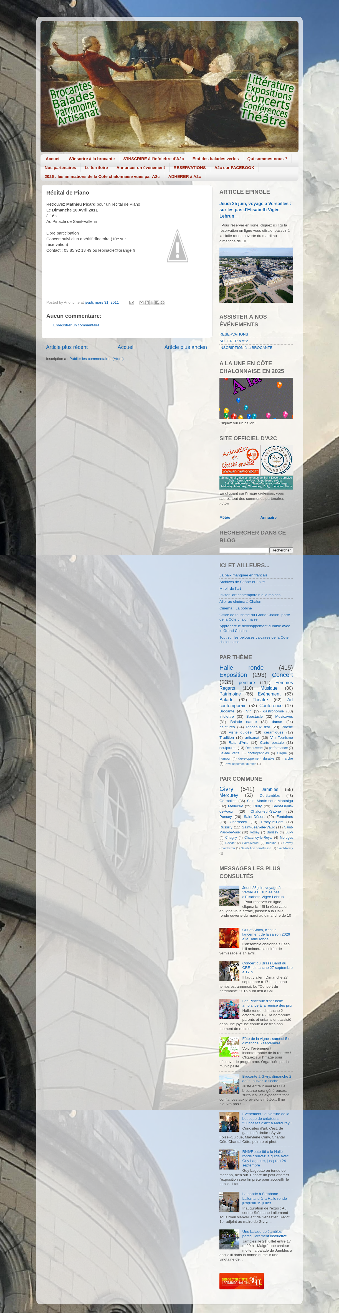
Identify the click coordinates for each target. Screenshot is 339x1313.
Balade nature (243, 722)
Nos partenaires (60, 167)
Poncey (225, 817)
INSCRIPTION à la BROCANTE (245, 348)
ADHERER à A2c (184, 176)
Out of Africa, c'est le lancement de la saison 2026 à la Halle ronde (266, 934)
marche (287, 758)
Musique (268, 688)
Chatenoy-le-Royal (258, 838)
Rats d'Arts (238, 742)
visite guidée (240, 732)
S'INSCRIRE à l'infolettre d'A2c (153, 158)
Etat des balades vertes (216, 158)
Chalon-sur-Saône (266, 811)
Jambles (270, 789)
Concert (282, 674)
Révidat (230, 843)
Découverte (254, 748)
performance (278, 748)
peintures (227, 727)
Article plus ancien (186, 347)
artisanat (252, 737)
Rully (258, 806)
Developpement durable (240, 763)
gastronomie (273, 711)
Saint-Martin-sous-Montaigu (270, 801)
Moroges (286, 838)
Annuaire (268, 517)
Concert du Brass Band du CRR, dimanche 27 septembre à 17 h (267, 967)
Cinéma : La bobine (235, 608)
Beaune (271, 843)
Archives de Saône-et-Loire (242, 582)
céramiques (274, 732)
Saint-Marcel (250, 843)
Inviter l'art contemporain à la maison (249, 595)
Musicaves (284, 716)
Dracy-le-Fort (272, 822)
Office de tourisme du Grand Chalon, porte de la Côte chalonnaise (254, 617)
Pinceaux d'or (258, 727)
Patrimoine (230, 693)
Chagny (231, 838)
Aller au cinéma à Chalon (240, 601)
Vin (248, 711)
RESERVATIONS (190, 167)
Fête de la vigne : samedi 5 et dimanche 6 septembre (266, 1041)
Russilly (225, 827)
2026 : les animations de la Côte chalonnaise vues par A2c (102, 176)
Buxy (289, 832)
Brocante (226, 711)
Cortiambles (270, 795)
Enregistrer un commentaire (76, 325)
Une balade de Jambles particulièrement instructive (264, 1233)
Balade (226, 699)
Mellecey (235, 806)
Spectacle (254, 716)
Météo (224, 517)
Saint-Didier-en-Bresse (256, 848)
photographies (258, 753)
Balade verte (229, 753)
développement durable (256, 758)
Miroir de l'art (230, 588)
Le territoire (96, 167)
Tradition (226, 737)
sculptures (228, 748)
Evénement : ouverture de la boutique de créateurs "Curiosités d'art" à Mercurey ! (267, 1118)
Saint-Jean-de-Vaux (258, 827)
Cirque (282, 753)
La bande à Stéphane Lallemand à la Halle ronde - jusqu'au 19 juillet (265, 1198)
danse (277, 722)
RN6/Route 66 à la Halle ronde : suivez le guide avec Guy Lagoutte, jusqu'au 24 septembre (265, 1158)
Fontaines (285, 817)
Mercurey (228, 795)
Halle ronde (241, 667)
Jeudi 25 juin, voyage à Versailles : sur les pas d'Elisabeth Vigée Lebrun (255, 209)
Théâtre (260, 699)
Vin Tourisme (281, 737)
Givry (226, 788)
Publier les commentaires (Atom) (96, 359)
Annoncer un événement (141, 167)
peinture (247, 682)
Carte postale (272, 742)
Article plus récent (67, 347)
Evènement (269, 693)
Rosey (254, 832)
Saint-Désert (254, 817)
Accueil (53, 158)
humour (225, 758)
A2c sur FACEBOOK (234, 167)
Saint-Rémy (285, 848)
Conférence (271, 705)
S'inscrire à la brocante (92, 158)
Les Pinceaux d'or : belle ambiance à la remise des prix (267, 1003)
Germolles (228, 801)
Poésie (287, 727)
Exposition (233, 674)
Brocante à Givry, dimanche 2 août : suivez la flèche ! (266, 1078)
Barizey (272, 832)
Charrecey (238, 822)
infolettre (226, 716)
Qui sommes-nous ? (267, 158)
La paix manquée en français (243, 575)
